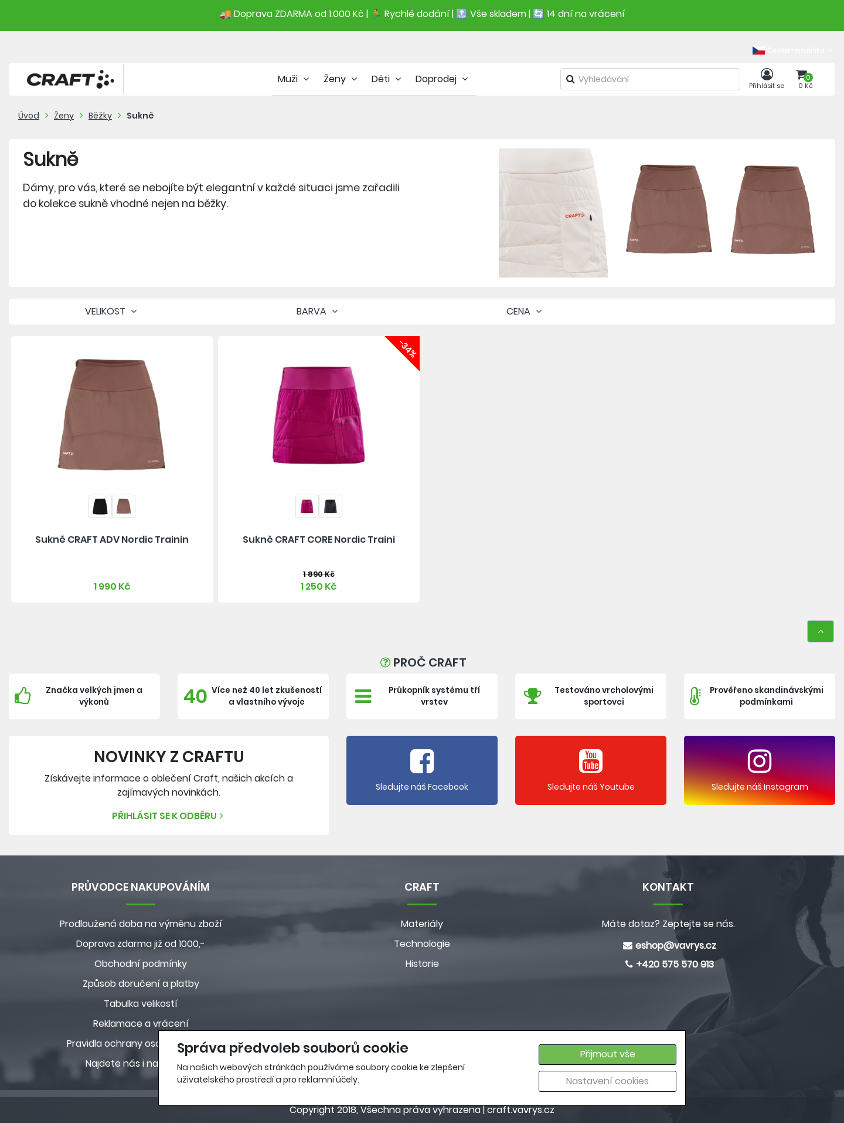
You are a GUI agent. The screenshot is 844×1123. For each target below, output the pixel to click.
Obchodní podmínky (140, 963)
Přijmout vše (607, 1054)
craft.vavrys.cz (520, 1110)
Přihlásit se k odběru (169, 816)
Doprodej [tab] (443, 79)
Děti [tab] (388, 79)
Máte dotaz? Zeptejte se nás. (668, 924)
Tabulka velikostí (141, 1003)
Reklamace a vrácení (141, 1023)
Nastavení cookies (607, 1081)
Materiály (422, 924)
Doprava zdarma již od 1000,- (140, 944)
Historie (422, 963)
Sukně (140, 115)
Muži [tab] (295, 79)
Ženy (64, 115)
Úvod (28, 115)
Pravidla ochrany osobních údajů (141, 1043)
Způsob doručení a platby (141, 983)
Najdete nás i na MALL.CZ (141, 1063)
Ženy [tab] (342, 79)
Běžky (100, 115)
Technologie (422, 944)
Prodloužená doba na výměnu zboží (141, 924)
